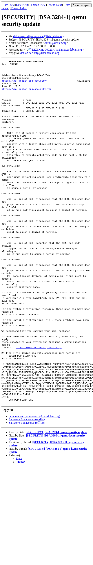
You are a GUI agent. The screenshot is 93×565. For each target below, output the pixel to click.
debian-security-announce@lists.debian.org (38, 36)
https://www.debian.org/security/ (24, 85)
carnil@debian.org (56, 42)
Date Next (22, 4)
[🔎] (28, 49)
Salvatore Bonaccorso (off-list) (27, 491)
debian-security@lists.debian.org (39, 52)
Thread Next (54, 4)
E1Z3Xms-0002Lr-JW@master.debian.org (57, 49)
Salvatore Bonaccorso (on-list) (27, 488)
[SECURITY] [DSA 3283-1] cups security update (56, 500)
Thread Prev (38, 4)
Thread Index (19, 8)
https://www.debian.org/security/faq (26, 95)
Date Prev (8, 4)
